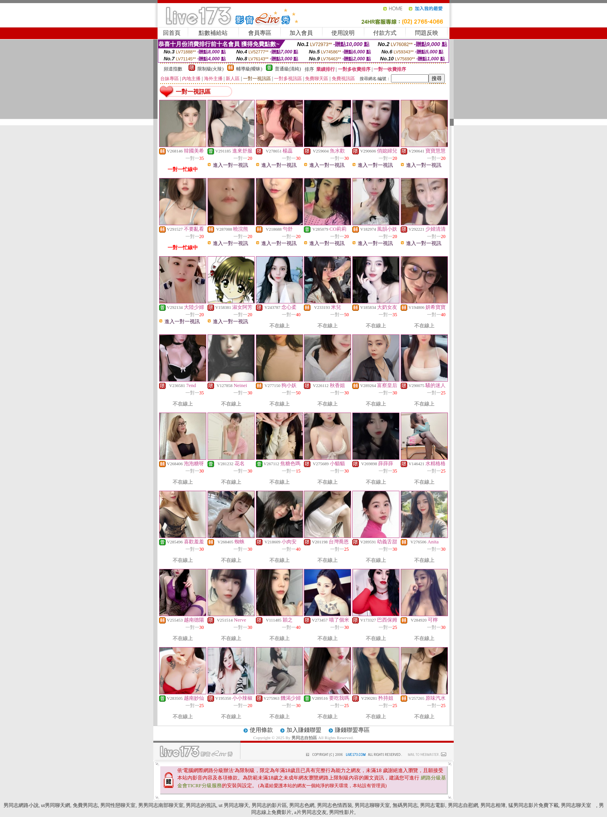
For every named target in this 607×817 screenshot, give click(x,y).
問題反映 (426, 33)
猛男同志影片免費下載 (533, 805)
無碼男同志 (405, 805)
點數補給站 (213, 33)
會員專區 (259, 33)
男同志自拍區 (304, 737)
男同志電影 (432, 805)
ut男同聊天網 (55, 805)
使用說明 (343, 33)
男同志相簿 (493, 805)
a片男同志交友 (310, 812)
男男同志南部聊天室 (160, 805)
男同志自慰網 (463, 805)
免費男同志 (85, 805)
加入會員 (301, 33)
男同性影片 (341, 812)
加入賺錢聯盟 (303, 730)
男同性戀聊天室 (117, 805)
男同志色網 (301, 805)
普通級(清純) (288, 69)
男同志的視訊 (201, 805)
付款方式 (384, 33)
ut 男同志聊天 (234, 805)
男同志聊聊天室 (372, 805)
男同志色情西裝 (334, 805)
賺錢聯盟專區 (352, 730)
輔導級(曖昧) (249, 69)
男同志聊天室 (578, 805)
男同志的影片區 (269, 805)
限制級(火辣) (210, 69)
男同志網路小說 (21, 805)
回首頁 (171, 33)
